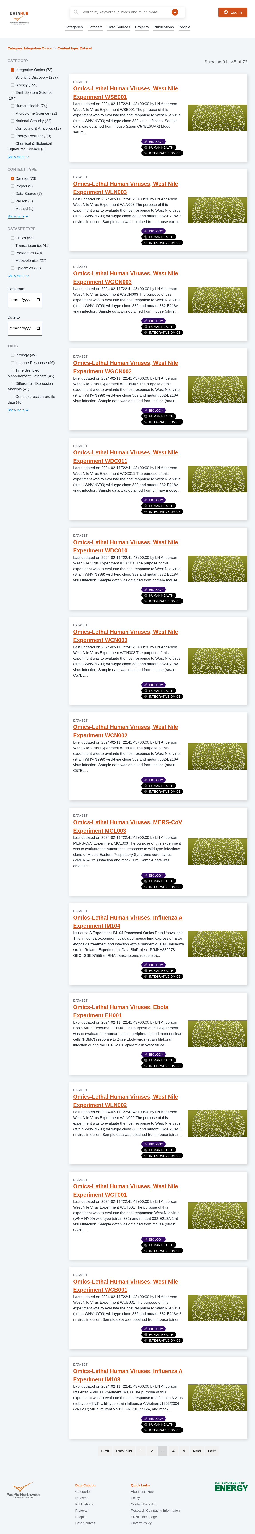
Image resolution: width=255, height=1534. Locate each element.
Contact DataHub (143, 1504)
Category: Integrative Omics (30, 48)
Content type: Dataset (74, 48)
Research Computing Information (155, 1510)
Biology (153, 141)
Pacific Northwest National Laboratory (23, 1490)
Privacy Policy (141, 1523)
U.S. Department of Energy (231, 1490)
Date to (14, 317)
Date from (16, 289)
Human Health (158, 147)
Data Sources (118, 27)
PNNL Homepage (144, 1517)
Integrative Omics (162, 153)
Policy (135, 1498)
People (184, 27)
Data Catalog (85, 1485)
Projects (142, 27)
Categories (74, 27)
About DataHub (142, 1491)
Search (175, 12)
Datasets (95, 27)
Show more (16, 156)
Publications (163, 27)
